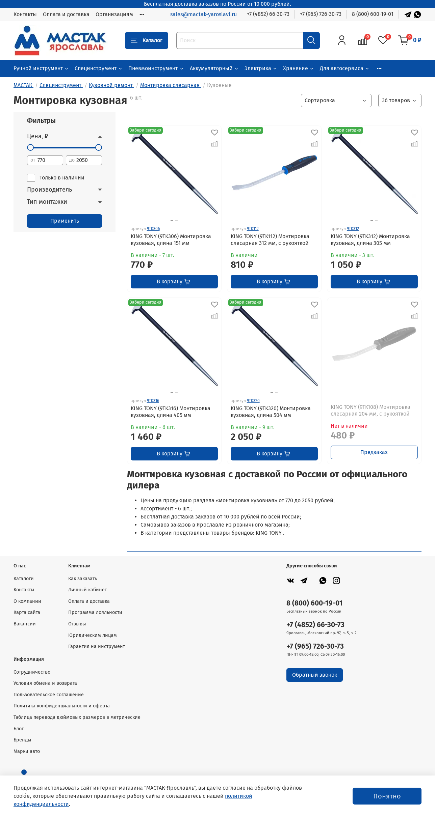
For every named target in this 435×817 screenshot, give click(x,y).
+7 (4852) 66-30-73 (268, 14)
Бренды (22, 740)
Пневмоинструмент (156, 68)
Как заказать (82, 579)
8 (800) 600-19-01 (372, 14)
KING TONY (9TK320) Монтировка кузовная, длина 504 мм (271, 411)
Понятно (387, 796)
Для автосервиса (345, 68)
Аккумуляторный (214, 68)
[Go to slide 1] (172, 220)
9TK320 (253, 400)
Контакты (25, 14)
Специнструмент (99, 68)
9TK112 (253, 228)
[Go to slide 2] (176, 220)
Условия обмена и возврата (45, 683)
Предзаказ (374, 452)
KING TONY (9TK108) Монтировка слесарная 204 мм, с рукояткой (370, 410)
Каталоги (24, 579)
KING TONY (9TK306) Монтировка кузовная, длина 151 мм (171, 239)
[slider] (30, 147)
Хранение (298, 68)
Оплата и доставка (66, 14)
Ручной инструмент (41, 68)
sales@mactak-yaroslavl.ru (203, 14)
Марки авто (27, 751)
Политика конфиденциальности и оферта (62, 706)
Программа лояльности (95, 612)
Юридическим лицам (92, 635)
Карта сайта (27, 612)
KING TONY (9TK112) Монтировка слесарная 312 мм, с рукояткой (270, 239)
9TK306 (153, 228)
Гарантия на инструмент (96, 646)
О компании (27, 601)
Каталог (146, 40)
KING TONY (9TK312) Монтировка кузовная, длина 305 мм (370, 239)
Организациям (114, 14)
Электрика (261, 68)
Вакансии (25, 624)
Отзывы (77, 624)
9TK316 (153, 400)
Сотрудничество (32, 672)
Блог (19, 729)
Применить (64, 221)
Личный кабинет (87, 590)
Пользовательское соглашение (49, 695)
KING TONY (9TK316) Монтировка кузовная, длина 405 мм (170, 411)
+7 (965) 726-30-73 (320, 14)
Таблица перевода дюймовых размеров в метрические (77, 717)
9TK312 (353, 228)
